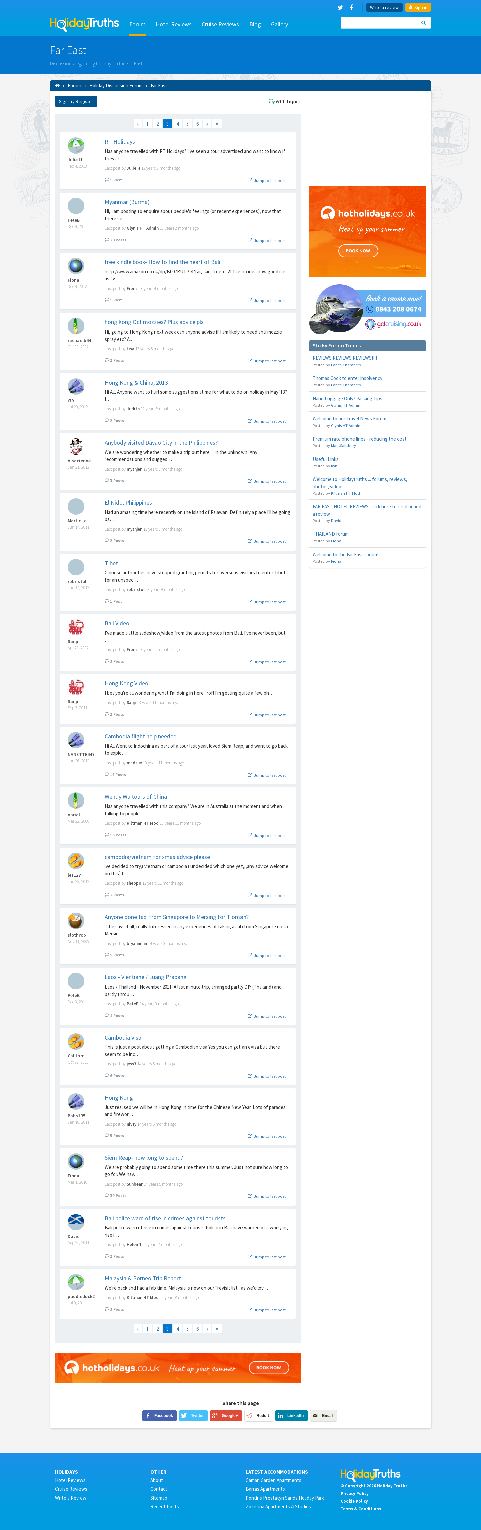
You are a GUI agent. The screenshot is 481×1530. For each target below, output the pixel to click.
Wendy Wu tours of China (136, 796)
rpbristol (77, 581)
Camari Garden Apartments (273, 1480)
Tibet (111, 563)
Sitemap (158, 1498)
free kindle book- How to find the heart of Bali (162, 262)
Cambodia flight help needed (141, 736)
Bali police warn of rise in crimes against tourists (165, 1218)
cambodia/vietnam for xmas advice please (157, 857)
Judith (133, 409)
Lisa (130, 349)
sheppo (134, 883)
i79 (71, 401)
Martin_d (77, 521)
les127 (74, 875)
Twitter (197, 1415)
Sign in (418, 7)
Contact (158, 1489)
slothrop (77, 935)
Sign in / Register (76, 101)
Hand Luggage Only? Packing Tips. (348, 398)
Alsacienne (79, 461)
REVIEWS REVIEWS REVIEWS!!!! (345, 358)
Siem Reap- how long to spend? (144, 1157)
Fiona (73, 280)
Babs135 (76, 1116)
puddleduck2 (81, 1296)
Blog (255, 24)
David (74, 1236)
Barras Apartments (265, 1489)
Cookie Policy (354, 1501)
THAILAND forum (331, 534)
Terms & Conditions (361, 1508)
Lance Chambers (346, 364)
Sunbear (135, 1184)
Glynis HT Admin (143, 228)
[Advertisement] (367, 138)
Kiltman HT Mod (143, 823)
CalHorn (76, 1056)
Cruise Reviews (220, 24)
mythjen (134, 469)
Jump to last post (267, 180)
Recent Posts (164, 1506)
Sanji (73, 641)
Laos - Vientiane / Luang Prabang (146, 977)
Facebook (163, 1415)
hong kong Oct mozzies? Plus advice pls (154, 322)
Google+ (230, 1415)
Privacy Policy (355, 1493)
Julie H (75, 160)
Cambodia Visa (123, 1037)
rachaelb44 (79, 340)
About (156, 1480)
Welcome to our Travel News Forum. (350, 418)
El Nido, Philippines (128, 502)
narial (74, 815)
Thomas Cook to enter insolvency (347, 378)
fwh (334, 465)
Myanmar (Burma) (127, 202)
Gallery (279, 24)
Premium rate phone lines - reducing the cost (360, 439)
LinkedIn (295, 1415)
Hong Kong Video (126, 683)
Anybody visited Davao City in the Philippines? (161, 442)
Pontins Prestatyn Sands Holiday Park (285, 1498)
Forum (137, 24)
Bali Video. (118, 623)
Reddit (263, 1415)
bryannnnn (137, 943)
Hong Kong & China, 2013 (136, 382)
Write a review (384, 7)
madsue (134, 763)
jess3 (131, 1064)
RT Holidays (120, 141)
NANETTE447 (81, 754)
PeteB (74, 220)
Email (327, 1415)
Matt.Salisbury (343, 445)
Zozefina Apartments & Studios (278, 1506)
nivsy (131, 1124)
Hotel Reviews (174, 24)
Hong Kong (119, 1097)
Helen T (134, 1244)
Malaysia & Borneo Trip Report (143, 1278)
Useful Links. (326, 459)
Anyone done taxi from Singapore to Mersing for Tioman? (177, 917)
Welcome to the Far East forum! (345, 554)
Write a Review (70, 1498)
